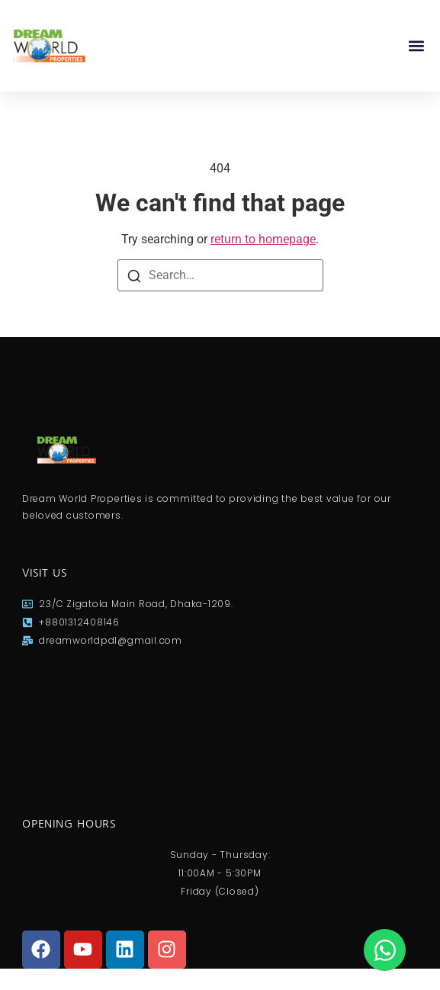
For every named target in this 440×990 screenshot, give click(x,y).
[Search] (134, 276)
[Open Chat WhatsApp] (385, 950)
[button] (416, 46)
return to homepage (263, 239)
